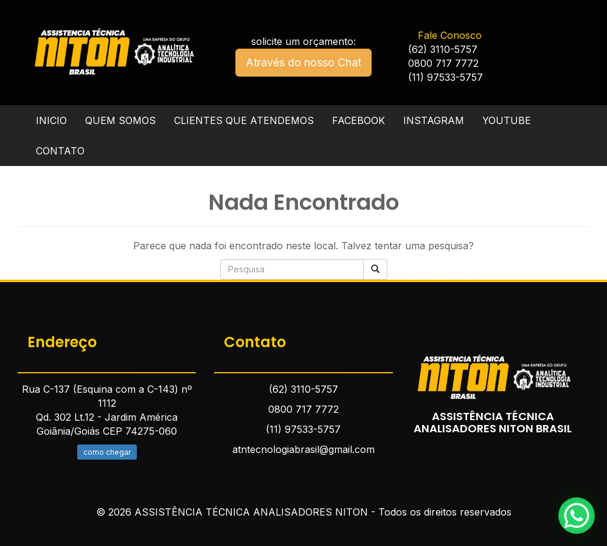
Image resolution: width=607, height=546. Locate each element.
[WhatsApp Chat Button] (576, 515)
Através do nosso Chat (303, 62)
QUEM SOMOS (120, 120)
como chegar (107, 452)
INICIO (51, 120)
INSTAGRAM (433, 120)
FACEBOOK (358, 120)
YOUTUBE (506, 120)
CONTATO (60, 151)
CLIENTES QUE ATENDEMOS (244, 120)
